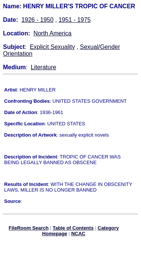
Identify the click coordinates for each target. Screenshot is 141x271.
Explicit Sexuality (52, 47)
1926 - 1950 (37, 20)
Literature (43, 67)
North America (52, 33)
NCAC (78, 235)
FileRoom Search (29, 229)
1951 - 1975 (75, 20)
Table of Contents (73, 229)
